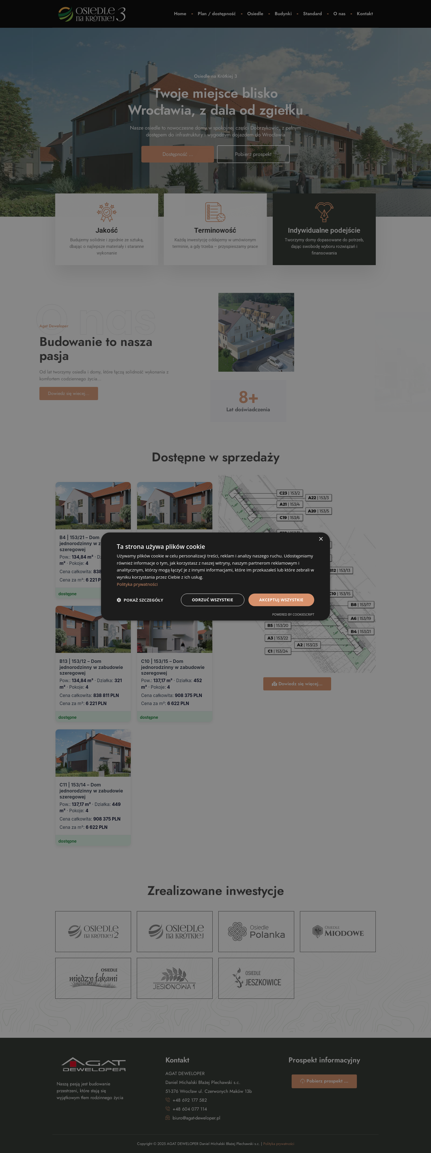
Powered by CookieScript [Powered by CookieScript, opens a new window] (293, 614)
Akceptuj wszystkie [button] (281, 599)
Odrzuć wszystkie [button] (212, 599)
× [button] (321, 539)
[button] (140, 599)
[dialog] (215, 576)
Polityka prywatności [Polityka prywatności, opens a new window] (137, 584)
